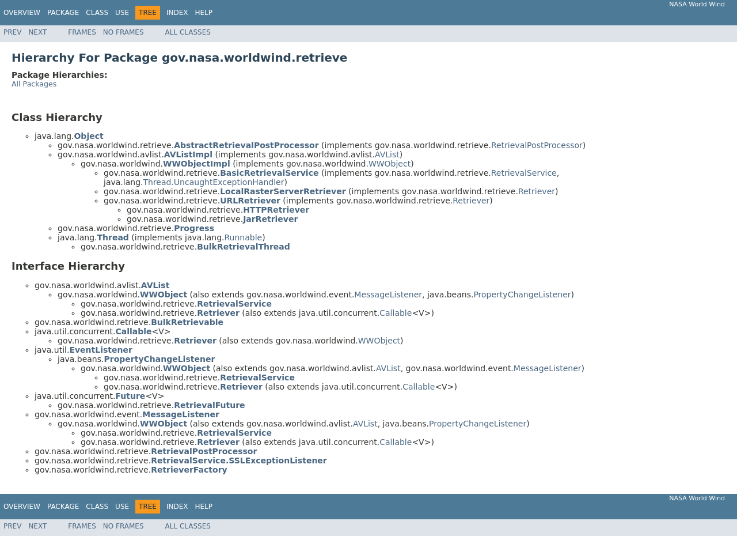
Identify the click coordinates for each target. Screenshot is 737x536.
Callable (395, 313)
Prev (12, 32)
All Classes (188, 32)
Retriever (536, 191)
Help (203, 13)
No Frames (123, 32)
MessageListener (388, 294)
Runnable (244, 237)
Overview (21, 13)
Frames (82, 32)
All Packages (34, 84)
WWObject (389, 163)
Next (37, 32)
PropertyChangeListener (522, 294)
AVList (387, 154)
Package (63, 13)
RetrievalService (524, 173)
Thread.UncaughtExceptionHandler (213, 182)
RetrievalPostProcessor (537, 145)
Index (177, 13)
